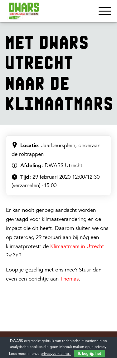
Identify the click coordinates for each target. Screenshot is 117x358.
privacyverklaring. (56, 353)
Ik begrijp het (89, 353)
